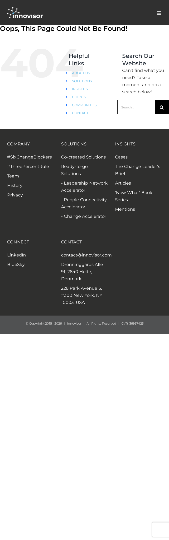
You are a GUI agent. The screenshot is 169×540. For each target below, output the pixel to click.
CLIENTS (79, 97)
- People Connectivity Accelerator (84, 203)
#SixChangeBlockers (29, 157)
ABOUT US (81, 73)
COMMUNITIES (84, 105)
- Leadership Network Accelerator (84, 187)
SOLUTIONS (82, 81)
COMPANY (18, 144)
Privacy (15, 195)
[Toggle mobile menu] (159, 13)
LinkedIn (16, 255)
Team (13, 176)
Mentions (125, 209)
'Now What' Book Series (133, 196)
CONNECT (18, 242)
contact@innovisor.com (84, 255)
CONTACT (80, 113)
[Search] (162, 107)
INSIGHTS (80, 89)
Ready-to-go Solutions (74, 170)
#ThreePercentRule (28, 166)
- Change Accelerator (83, 216)
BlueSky (16, 264)
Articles (123, 183)
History (14, 185)
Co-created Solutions (83, 157)
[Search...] (136, 107)
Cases (121, 157)
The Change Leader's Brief (137, 170)
